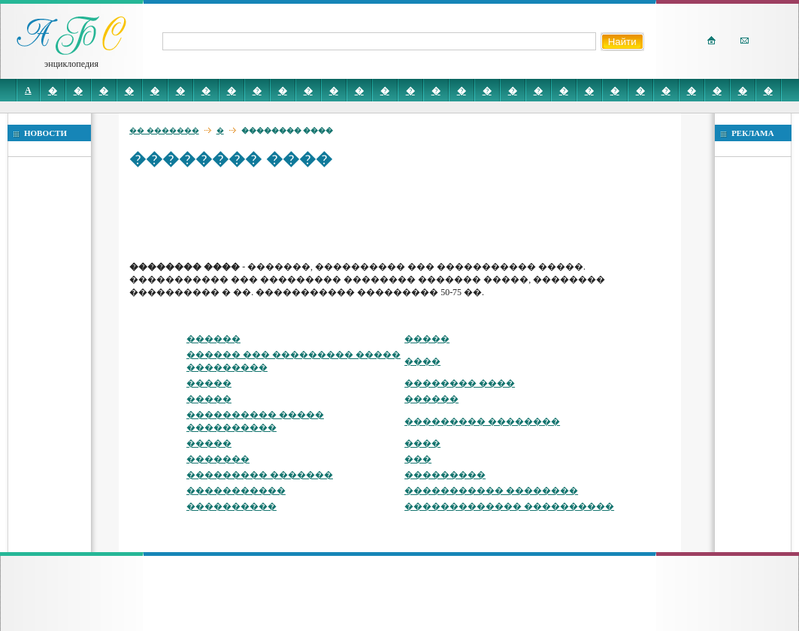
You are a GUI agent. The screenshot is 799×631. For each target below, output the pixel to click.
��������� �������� (482, 421)
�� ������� (164, 130)
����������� (236, 490)
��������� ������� (259, 474)
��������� (445, 474)
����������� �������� (491, 490)
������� (218, 459)
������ (213, 339)
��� (417, 459)
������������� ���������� (509, 506)
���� (422, 361)
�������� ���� (459, 383)
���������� (231, 506)
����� (426, 339)
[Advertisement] (402, 214)
